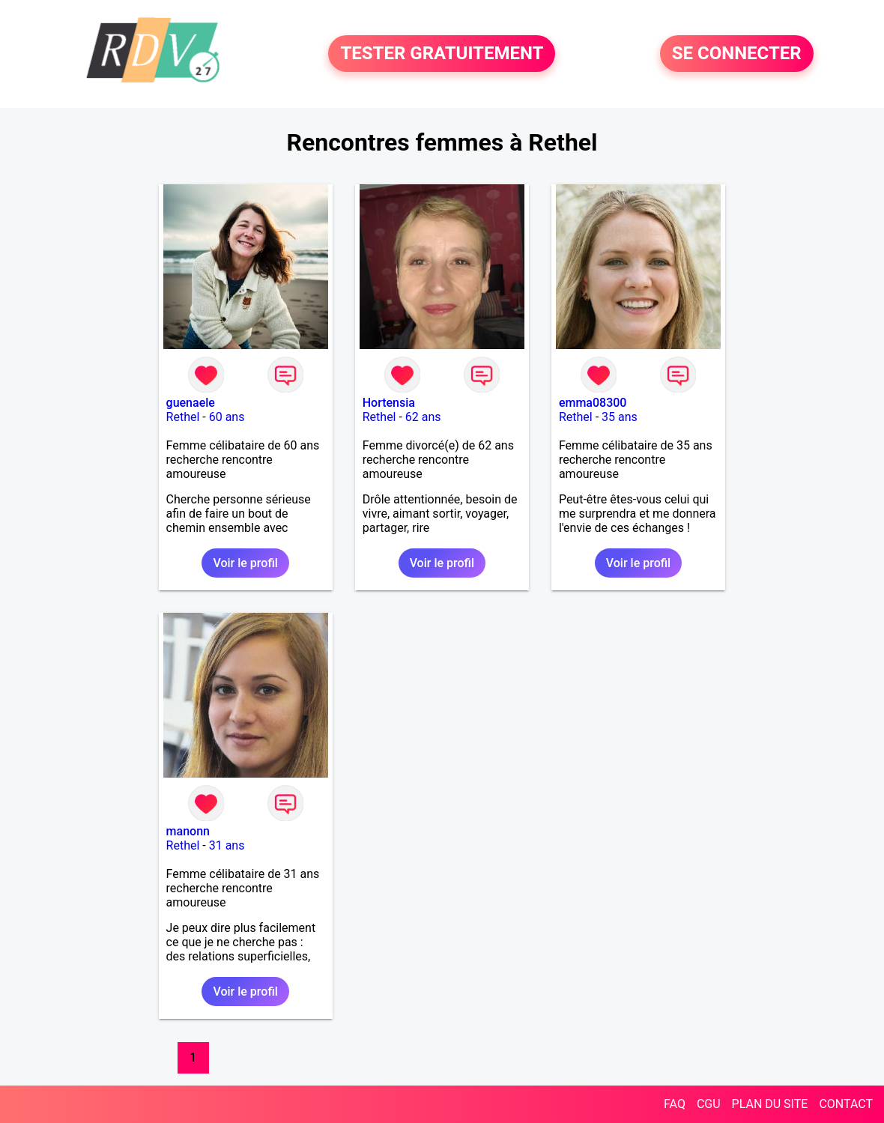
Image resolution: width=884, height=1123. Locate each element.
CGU (709, 1104)
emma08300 (593, 403)
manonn (188, 831)
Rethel (183, 417)
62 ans (423, 417)
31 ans (227, 845)
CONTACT (846, 1104)
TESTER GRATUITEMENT (441, 53)
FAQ (674, 1104)
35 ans (620, 417)
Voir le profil (245, 563)
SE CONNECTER (737, 53)
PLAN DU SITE (770, 1104)
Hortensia (389, 403)
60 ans (227, 417)
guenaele (190, 403)
